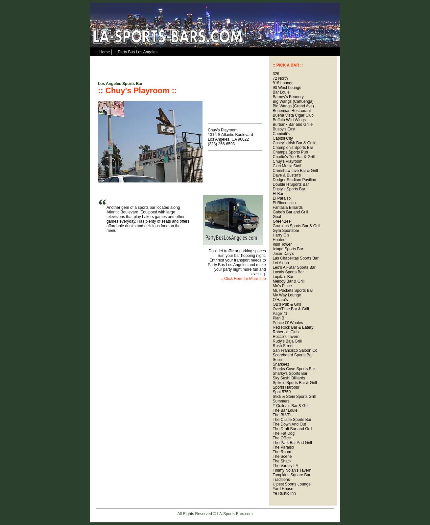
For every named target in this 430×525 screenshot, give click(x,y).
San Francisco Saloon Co (295, 350)
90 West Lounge (287, 87)
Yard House (283, 488)
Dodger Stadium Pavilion (294, 180)
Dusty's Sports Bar (289, 189)
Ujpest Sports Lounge (291, 484)
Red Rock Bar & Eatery (293, 327)
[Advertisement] (175, 65)
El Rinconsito (284, 203)
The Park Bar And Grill (292, 442)
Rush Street (283, 346)
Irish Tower (282, 244)
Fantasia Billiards (287, 207)
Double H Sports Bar (291, 184)
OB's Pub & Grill (287, 304)
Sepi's (278, 359)
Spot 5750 (282, 392)
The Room (282, 452)
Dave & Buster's (287, 175)
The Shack (282, 461)
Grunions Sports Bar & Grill (296, 226)
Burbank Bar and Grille (292, 124)
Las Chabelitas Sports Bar (295, 258)
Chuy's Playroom (287, 161)
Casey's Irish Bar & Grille (294, 143)
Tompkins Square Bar (291, 475)
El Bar (278, 193)
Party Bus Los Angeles (137, 52)
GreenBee (282, 221)
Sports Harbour (286, 387)
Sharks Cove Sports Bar (294, 369)
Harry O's (281, 235)
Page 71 (280, 313)
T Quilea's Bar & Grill (291, 405)
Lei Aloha (281, 263)
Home (104, 52)
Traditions (281, 479)
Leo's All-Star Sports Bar (294, 267)
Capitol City (283, 138)
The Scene (282, 456)
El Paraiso (282, 198)
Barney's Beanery (288, 97)
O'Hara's (280, 299)
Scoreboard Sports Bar (293, 355)
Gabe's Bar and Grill (290, 212)
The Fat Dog (284, 433)
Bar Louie (281, 92)
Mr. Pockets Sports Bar (293, 290)
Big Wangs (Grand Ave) (293, 106)
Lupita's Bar (283, 276)
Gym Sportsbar (286, 230)
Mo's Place (282, 286)
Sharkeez (281, 364)
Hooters (279, 239)
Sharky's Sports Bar (290, 373)
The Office (282, 438)
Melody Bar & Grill (288, 281)
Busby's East (284, 129)
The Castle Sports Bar (292, 419)
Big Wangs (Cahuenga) (293, 101)
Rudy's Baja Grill (287, 341)
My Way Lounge (287, 295)
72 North (280, 78)
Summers (281, 401)
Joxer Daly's (283, 253)
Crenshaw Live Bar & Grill (295, 170)
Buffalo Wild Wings (289, 120)
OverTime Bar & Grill (291, 309)
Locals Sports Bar (288, 272)
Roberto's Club (286, 332)
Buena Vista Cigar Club (293, 115)
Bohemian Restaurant (292, 110)
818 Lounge (283, 83)
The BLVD (281, 415)
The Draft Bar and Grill (292, 429)
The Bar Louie (285, 410)
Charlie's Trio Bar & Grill (294, 156)
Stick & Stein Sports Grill (294, 396)
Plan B (278, 318)
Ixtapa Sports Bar (288, 249)
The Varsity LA (285, 465)
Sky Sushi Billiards (289, 378)
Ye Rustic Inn (284, 493)
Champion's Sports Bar (293, 147)
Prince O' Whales (288, 322)
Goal (277, 216)
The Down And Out (289, 424)
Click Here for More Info (245, 278)
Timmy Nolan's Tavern (292, 470)
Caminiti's (281, 133)
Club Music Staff (287, 166)
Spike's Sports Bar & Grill (295, 382)
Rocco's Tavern (286, 336)
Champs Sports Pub (290, 152)
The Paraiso (283, 447)
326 (276, 73)
